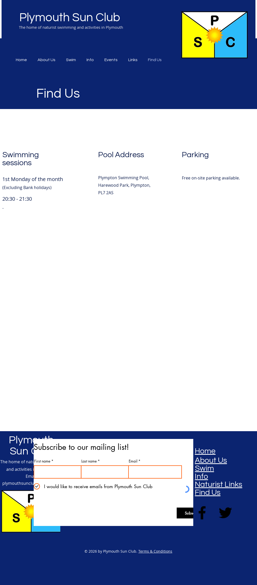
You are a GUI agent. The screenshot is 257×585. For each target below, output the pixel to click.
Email (133, 461)
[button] (112, 60)
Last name (89, 461)
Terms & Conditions (155, 551)
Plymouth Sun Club (69, 17)
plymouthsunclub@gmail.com (31, 483)
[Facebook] (202, 513)
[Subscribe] (193, 513)
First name (42, 461)
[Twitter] (225, 513)
